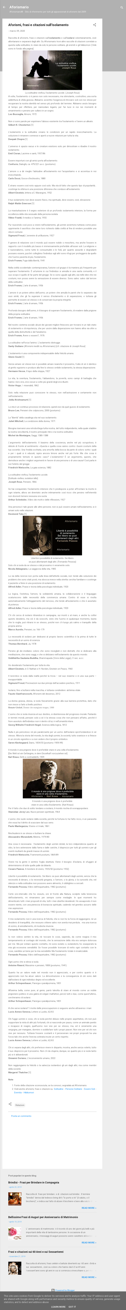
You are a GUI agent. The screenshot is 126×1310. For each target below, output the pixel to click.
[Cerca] (122, 8)
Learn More (58, 1307)
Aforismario (19, 7)
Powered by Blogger (63, 1290)
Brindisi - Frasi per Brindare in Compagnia (33, 1182)
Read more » (89, 1208)
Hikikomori (29, 1092)
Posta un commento (21, 1116)
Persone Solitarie (73, 1089)
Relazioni (20, 1105)
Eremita (18, 1092)
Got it (72, 1307)
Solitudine (58, 1089)
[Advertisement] (114, 63)
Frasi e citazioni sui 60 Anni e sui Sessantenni (36, 1251)
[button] (94, 25)
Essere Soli (89, 1089)
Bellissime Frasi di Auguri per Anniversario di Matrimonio (43, 1217)
